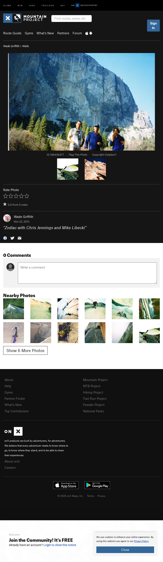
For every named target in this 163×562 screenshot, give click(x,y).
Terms (90, 495)
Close (125, 550)
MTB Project (91, 386)
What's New (45, 33)
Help (7, 386)
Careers (9, 467)
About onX (12, 461)
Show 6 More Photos (25, 350)
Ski (62, 5)
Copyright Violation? (104, 154)
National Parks (93, 411)
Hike (32, 5)
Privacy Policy (141, 541)
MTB (20, 5)
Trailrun (48, 5)
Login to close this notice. (60, 545)
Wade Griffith (11, 46)
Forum (77, 33)
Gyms (29, 33)
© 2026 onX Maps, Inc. (70, 495)
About (8, 380)
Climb (7, 5)
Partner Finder (14, 398)
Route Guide (12, 33)
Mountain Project (95, 380)
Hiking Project (93, 392)
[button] (5, 237)
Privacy (101, 495)
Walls (25, 46)
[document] (125, 544)
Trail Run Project (95, 398)
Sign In (153, 25)
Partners (63, 33)
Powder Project (93, 405)
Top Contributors (16, 411)
